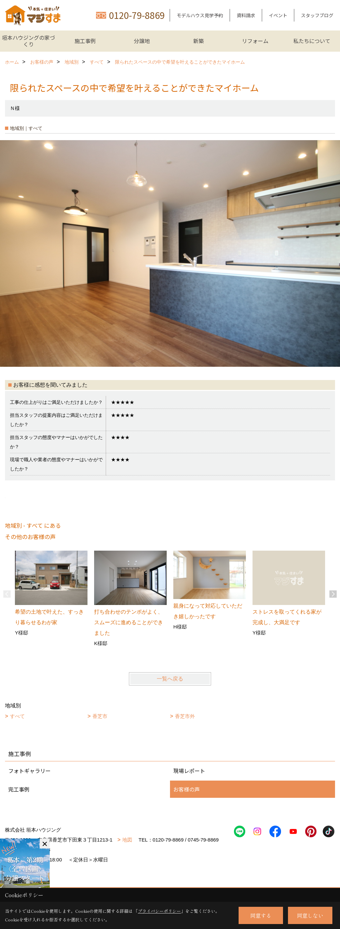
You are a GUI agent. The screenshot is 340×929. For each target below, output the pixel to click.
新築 (198, 41)
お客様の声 (186, 789)
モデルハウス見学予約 (200, 15)
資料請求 (246, 15)
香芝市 (99, 716)
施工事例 (85, 41)
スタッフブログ (317, 15)
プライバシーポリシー (159, 911)
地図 (127, 840)
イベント (278, 15)
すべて (17, 716)
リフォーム (255, 41)
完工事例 (18, 789)
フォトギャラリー (29, 771)
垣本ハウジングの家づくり (28, 40)
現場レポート (189, 771)
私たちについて (311, 41)
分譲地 (142, 41)
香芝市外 (185, 716)
